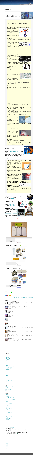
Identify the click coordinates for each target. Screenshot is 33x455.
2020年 (7, 443)
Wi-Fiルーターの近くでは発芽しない (10, 156)
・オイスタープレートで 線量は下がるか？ (10, 397)
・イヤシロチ (6, 410)
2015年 (7, 446)
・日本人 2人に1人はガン (8, 407)
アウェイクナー (7, 369)
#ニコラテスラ (18, 297)
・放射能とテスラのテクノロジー (9, 416)
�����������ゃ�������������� (11, 266)
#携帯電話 (22, 297)
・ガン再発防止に (7, 405)
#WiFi (16, 297)
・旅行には (6, 401)
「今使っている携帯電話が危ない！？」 (13, 301)
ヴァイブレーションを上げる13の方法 (10, 367)
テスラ (7, 375)
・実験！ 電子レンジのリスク (8, 408)
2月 (6, 441)
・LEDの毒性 (6, 398)
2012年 (7, 448)
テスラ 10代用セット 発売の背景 (10, 366)
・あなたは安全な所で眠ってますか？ (9, 418)
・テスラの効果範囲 (7, 411)
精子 (30, 297)
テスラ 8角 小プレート (12, 205)
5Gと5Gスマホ (7, 357)
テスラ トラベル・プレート (8, 213)
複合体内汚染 (7, 359)
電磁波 (32, 297)
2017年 (7, 445)
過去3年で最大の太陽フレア (9, 368)
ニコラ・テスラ (12, 198)
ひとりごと (7, 382)
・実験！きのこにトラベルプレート (9, 396)
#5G (14, 297)
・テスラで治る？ (7, 414)
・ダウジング (6, 409)
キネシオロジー (7, 390)
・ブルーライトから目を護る (8, 403)
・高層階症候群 (7, 419)
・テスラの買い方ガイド (8, 404)
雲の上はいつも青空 (10, 0)
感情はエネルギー (8, 358)
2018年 (7, 444)
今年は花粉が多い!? (8, 356)
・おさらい (6, 394)
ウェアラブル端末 (10, 322)
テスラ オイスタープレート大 (8, 207)
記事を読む (9, 304)
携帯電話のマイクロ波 (11, 338)
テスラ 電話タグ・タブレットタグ (10, 380)
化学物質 (29, 297)
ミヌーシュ (7, 383)
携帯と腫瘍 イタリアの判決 (12, 326)
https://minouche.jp (12, 427)
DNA (25, 297)
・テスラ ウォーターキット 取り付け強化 (10, 399)
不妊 (26, 297)
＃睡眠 (24, 297)
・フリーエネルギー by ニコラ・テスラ (9, 395)
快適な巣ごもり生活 (8, 365)
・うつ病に (6, 406)
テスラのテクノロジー (7, 388)
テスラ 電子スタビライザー (11, 204)
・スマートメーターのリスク (8, 412)
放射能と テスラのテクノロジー (9, 389)
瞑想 (6, 360)
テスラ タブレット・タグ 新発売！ (13, 334)
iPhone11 (9, 330)
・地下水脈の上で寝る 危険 (8, 417)
